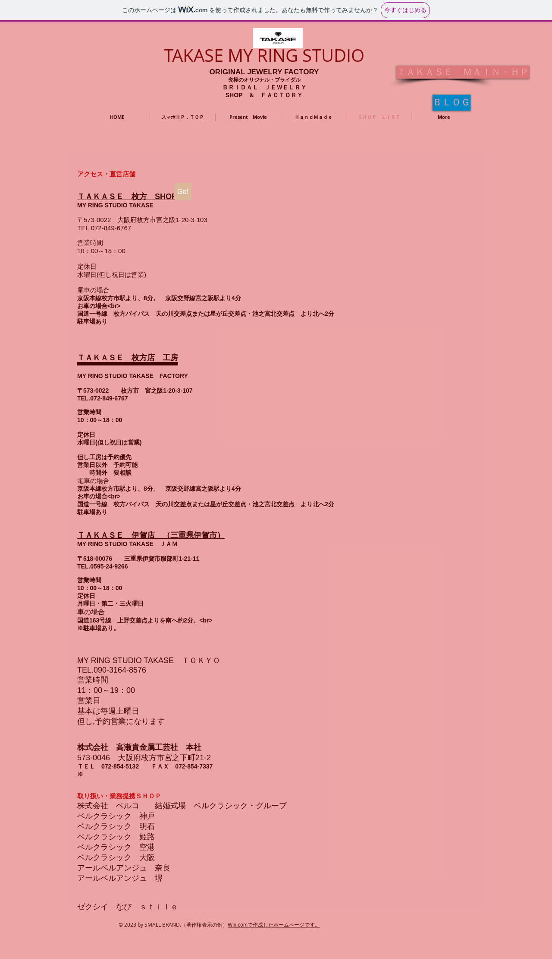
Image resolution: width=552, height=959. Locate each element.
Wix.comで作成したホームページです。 (274, 925)
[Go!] (182, 191)
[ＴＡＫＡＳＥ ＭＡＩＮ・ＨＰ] (462, 72)
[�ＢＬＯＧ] (451, 103)
